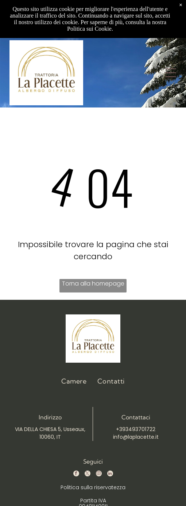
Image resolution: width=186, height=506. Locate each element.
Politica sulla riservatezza (93, 487)
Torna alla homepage (93, 283)
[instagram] (99, 474)
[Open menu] (170, 72)
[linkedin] (110, 474)
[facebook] (76, 474)
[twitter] (87, 474)
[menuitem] (74, 381)
